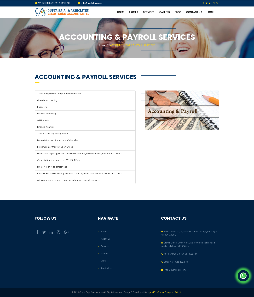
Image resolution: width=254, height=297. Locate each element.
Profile (133, 12)
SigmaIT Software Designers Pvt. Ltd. (165, 292)
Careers (164, 12)
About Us (105, 239)
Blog (178, 12)
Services (148, 12)
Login (210, 12)
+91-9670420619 (46, 3)
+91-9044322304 (63, 3)
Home (120, 12)
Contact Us (194, 12)
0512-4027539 (181, 262)
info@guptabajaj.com (92, 3)
